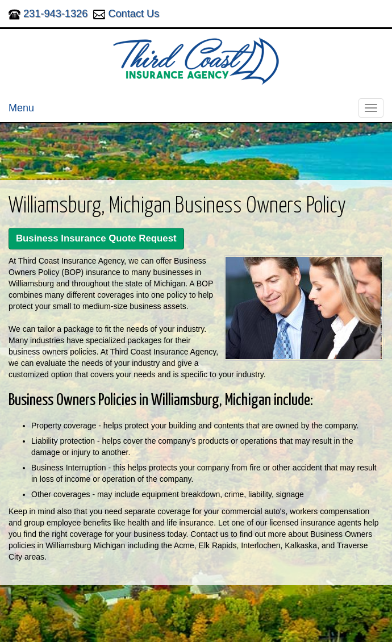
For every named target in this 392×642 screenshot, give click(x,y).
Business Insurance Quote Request (96, 238)
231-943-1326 (55, 13)
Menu (21, 108)
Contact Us (133, 13)
